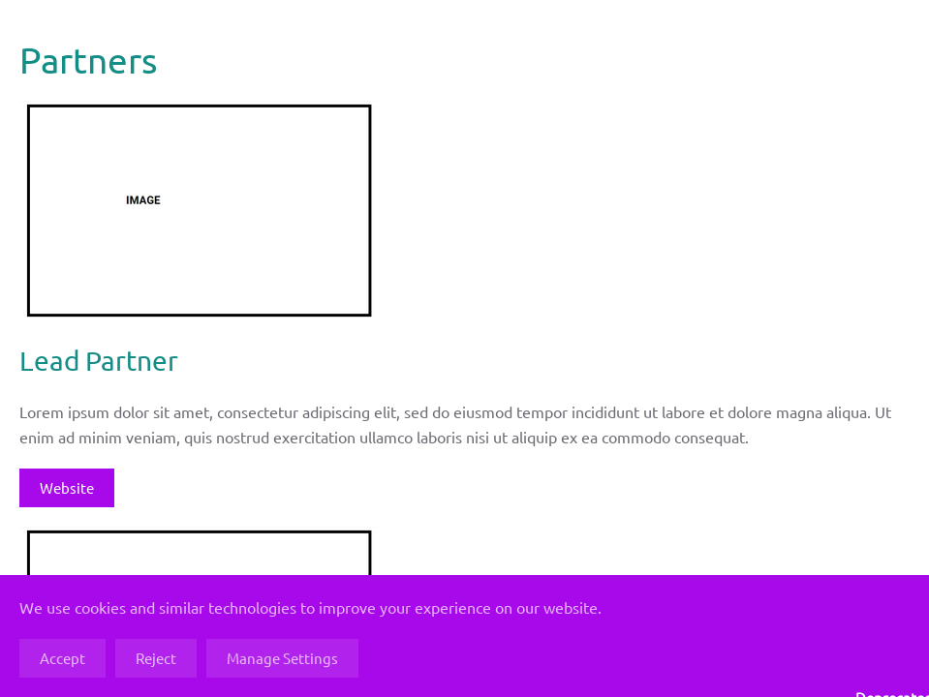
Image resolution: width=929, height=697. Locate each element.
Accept (62, 658)
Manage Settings (282, 658)
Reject (156, 658)
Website (67, 487)
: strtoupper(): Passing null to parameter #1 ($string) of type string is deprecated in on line (872, 660)
